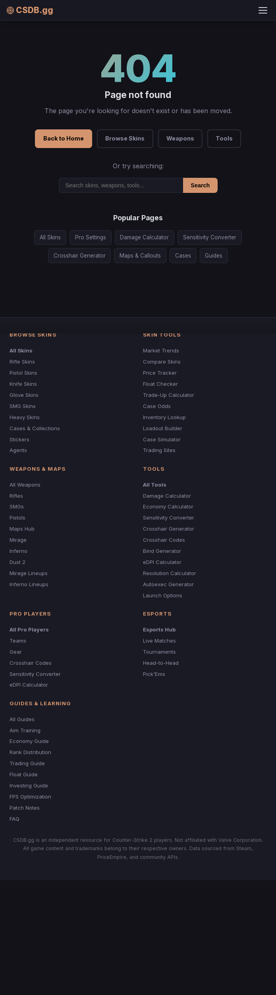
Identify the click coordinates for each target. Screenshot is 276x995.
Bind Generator (162, 551)
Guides (213, 255)
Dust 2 (17, 562)
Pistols (17, 517)
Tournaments (159, 652)
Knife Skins (23, 384)
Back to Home (63, 138)
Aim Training (25, 730)
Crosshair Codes (164, 540)
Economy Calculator (168, 506)
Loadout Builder (162, 428)
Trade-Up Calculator (168, 395)
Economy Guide (29, 741)
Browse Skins (125, 138)
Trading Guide (27, 763)
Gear (16, 652)
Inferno (18, 551)
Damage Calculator (144, 237)
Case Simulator (162, 439)
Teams (18, 640)
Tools (224, 138)
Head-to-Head (161, 663)
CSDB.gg (29, 10)
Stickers (19, 439)
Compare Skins (162, 361)
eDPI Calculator (162, 562)
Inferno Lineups (29, 584)
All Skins (50, 237)
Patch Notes (25, 807)
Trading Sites (159, 450)
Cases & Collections (35, 428)
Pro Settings (90, 237)
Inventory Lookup (164, 417)
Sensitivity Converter (209, 237)
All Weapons (25, 484)
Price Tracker (160, 373)
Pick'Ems (154, 674)
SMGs (17, 506)
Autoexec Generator (168, 584)
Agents (18, 450)
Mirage (18, 540)
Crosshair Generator (80, 255)
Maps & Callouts (140, 255)
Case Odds (157, 406)
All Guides (22, 719)
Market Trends (161, 350)
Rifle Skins (22, 361)
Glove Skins (24, 395)
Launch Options (162, 595)
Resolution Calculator (169, 573)
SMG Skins (23, 406)
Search (200, 185)
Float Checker (160, 384)
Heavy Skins (25, 417)
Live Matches (159, 640)
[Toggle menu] (263, 10)
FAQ (14, 819)
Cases (183, 255)
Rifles (16, 496)
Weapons (180, 138)
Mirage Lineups (29, 573)
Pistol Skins (23, 373)
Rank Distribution (30, 752)
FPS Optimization (30, 796)
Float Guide (24, 774)
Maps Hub (22, 528)
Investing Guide (29, 785)
